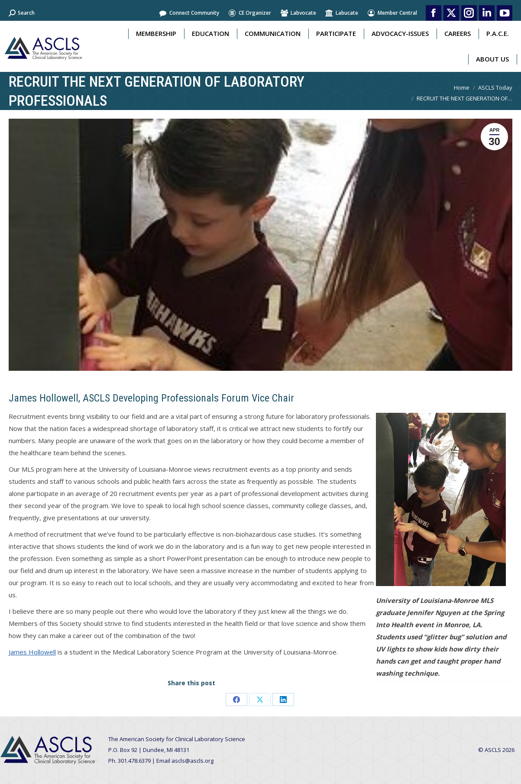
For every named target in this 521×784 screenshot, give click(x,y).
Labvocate (298, 13)
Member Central (392, 13)
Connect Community (189, 13)
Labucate (341, 13)
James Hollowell (32, 652)
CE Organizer (249, 13)
